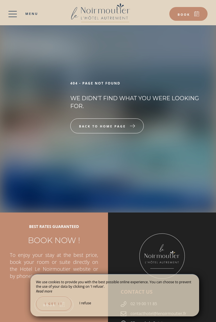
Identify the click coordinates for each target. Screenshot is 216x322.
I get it (54, 304)
